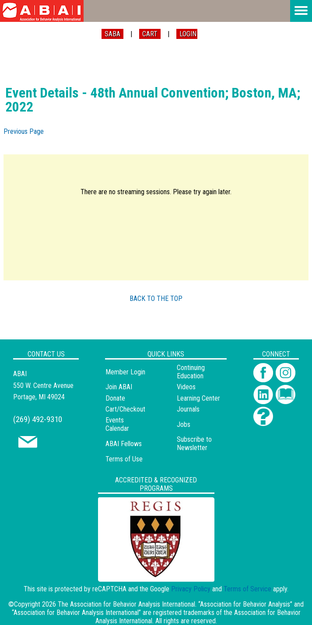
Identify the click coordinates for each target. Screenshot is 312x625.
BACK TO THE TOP (156, 298)
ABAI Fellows (123, 444)
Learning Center (198, 398)
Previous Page (24, 131)
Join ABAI (118, 387)
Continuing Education (191, 371)
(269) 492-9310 (37, 419)
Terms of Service (247, 589)
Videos (186, 387)
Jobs (183, 424)
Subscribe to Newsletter (194, 443)
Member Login (125, 372)
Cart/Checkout (125, 409)
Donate (115, 398)
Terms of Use (124, 459)
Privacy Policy (190, 589)
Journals (188, 409)
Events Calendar (117, 424)
